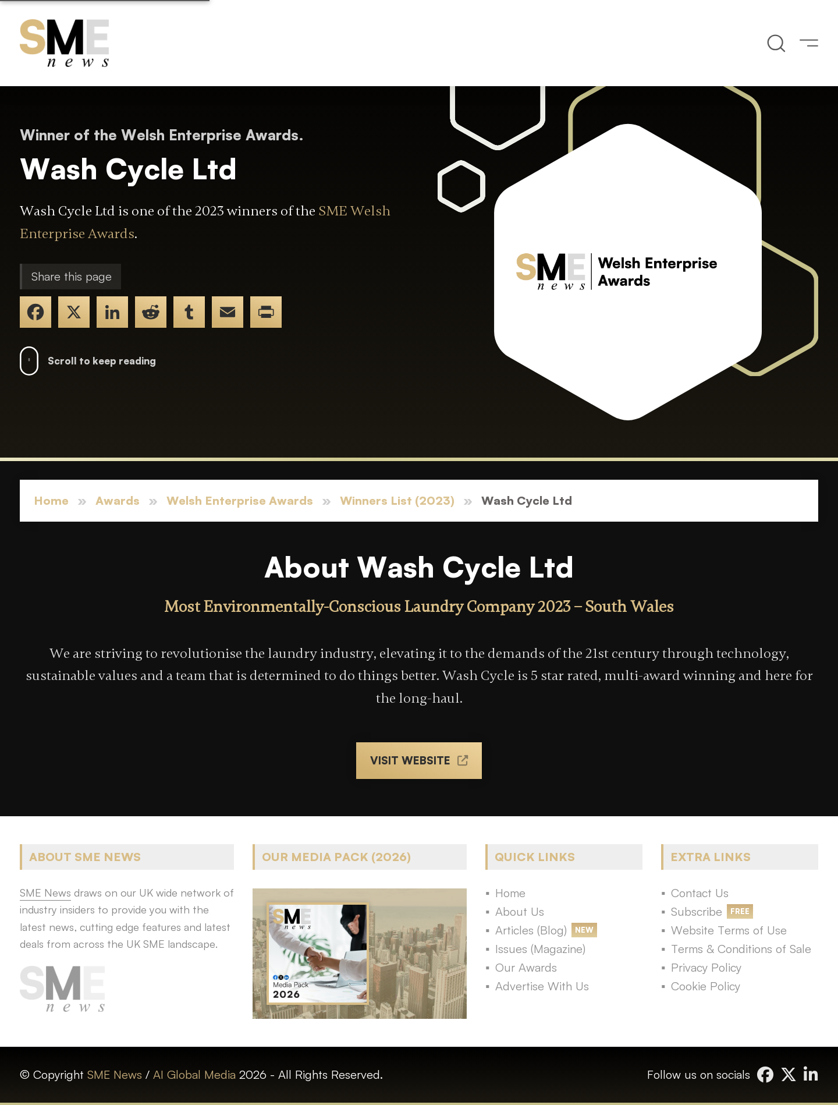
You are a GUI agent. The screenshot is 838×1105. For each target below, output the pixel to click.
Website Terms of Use (729, 930)
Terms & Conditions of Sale (741, 948)
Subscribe (696, 911)
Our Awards (526, 967)
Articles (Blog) (531, 930)
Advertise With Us (542, 986)
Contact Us (700, 893)
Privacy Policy (706, 967)
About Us (519, 911)
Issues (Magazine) (540, 948)
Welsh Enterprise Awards (239, 500)
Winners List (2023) (397, 500)
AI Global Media (194, 1074)
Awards (117, 500)
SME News (114, 1074)
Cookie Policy (705, 986)
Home (51, 500)
